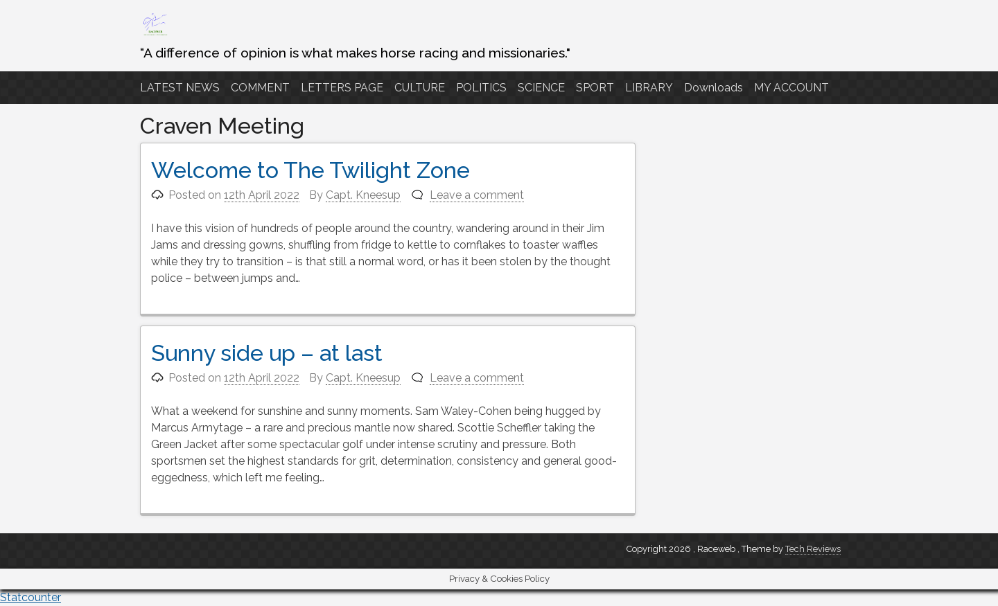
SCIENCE (541, 87)
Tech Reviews (813, 549)
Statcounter (30, 597)
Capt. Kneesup (363, 195)
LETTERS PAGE (342, 87)
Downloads (713, 87)
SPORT (595, 87)
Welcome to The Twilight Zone (310, 170)
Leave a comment (477, 195)
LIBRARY (649, 87)
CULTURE (419, 87)
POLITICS (481, 87)
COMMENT (260, 87)
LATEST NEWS (180, 87)
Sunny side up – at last (267, 353)
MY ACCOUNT (791, 87)
